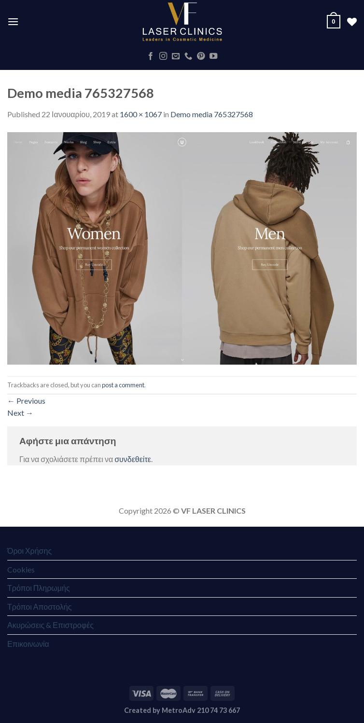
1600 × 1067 (141, 114)
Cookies (21, 569)
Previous (26, 400)
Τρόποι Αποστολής (39, 606)
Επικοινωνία (28, 643)
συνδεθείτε (132, 459)
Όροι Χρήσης (29, 550)
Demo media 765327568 (211, 114)
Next (20, 412)
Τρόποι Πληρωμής (38, 587)
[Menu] (13, 21)
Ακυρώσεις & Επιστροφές (50, 624)
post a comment (123, 385)
